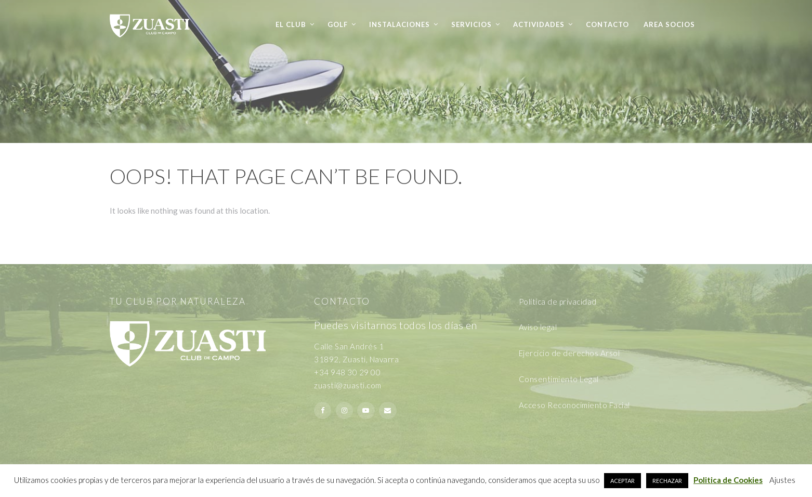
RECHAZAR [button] (667, 480)
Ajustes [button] (782, 480)
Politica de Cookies (728, 480)
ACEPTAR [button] (622, 480)
